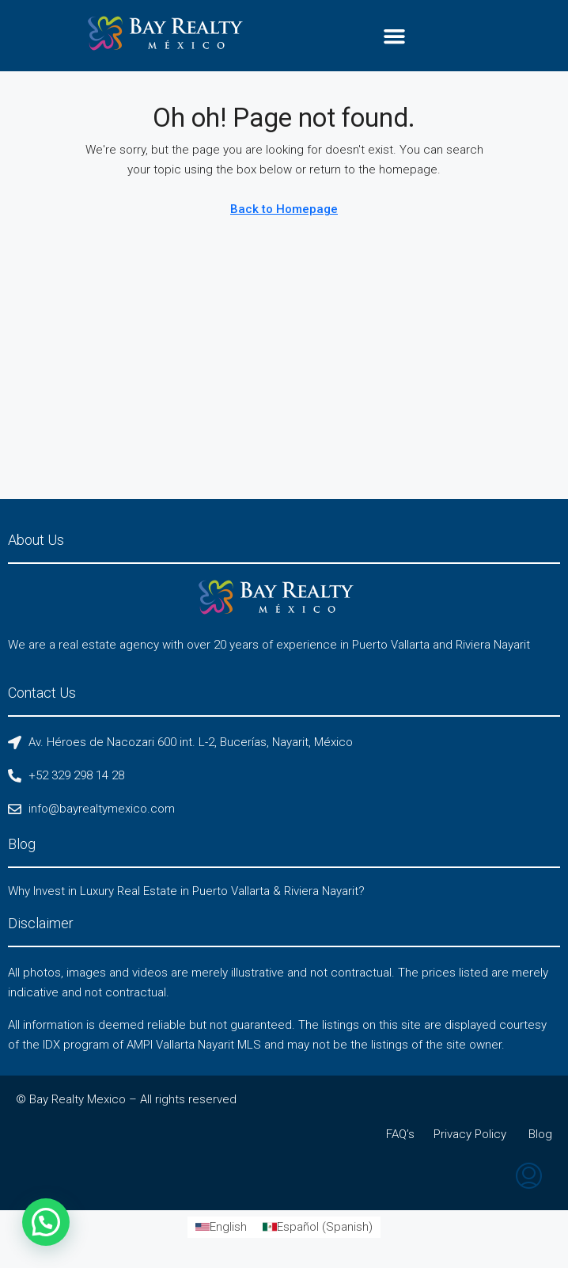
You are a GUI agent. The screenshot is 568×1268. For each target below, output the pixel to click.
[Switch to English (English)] (221, 1227)
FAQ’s (400, 1134)
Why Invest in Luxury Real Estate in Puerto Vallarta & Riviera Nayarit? (186, 891)
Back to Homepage (284, 209)
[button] (394, 35)
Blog (540, 1134)
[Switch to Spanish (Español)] (318, 1227)
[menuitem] (529, 1177)
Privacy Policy (470, 1134)
